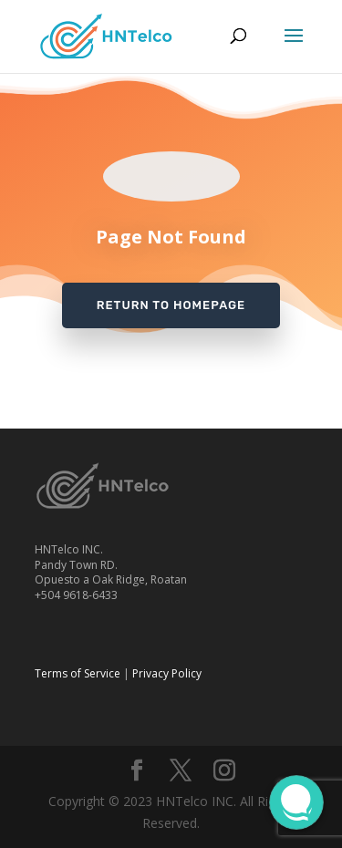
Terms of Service (77, 673)
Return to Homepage (171, 305)
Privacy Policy (167, 673)
